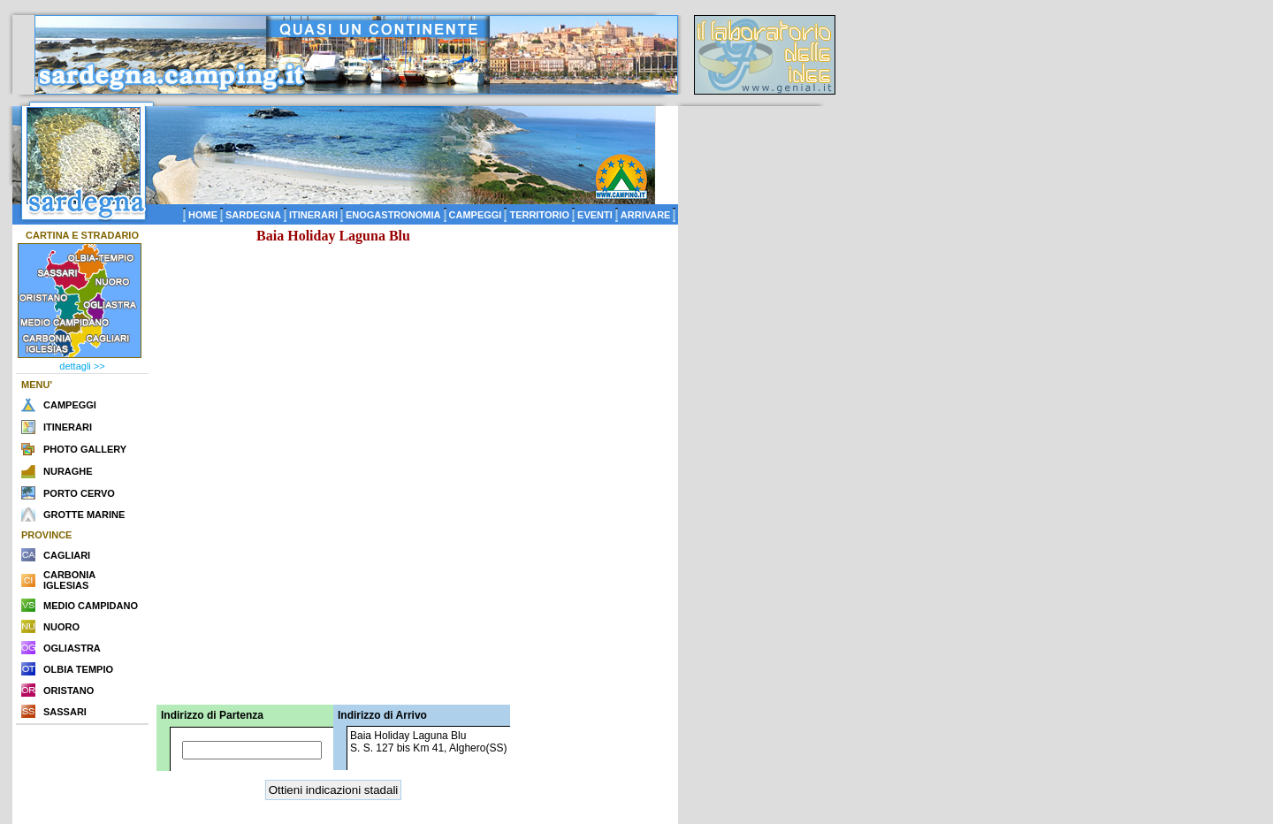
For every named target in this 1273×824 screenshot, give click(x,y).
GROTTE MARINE (84, 514)
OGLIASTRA (72, 648)
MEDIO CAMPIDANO (90, 605)
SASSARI (65, 711)
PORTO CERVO (79, 493)
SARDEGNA (253, 215)
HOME (202, 215)
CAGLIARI (66, 555)
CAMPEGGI (475, 215)
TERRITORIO (539, 215)
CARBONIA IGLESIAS (69, 580)
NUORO (61, 627)
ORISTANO (68, 690)
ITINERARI (313, 215)
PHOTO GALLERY (84, 449)
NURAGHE (68, 471)
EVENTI (595, 215)
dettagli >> (81, 366)
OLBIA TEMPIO (78, 669)
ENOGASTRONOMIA (393, 215)
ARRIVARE (646, 215)
